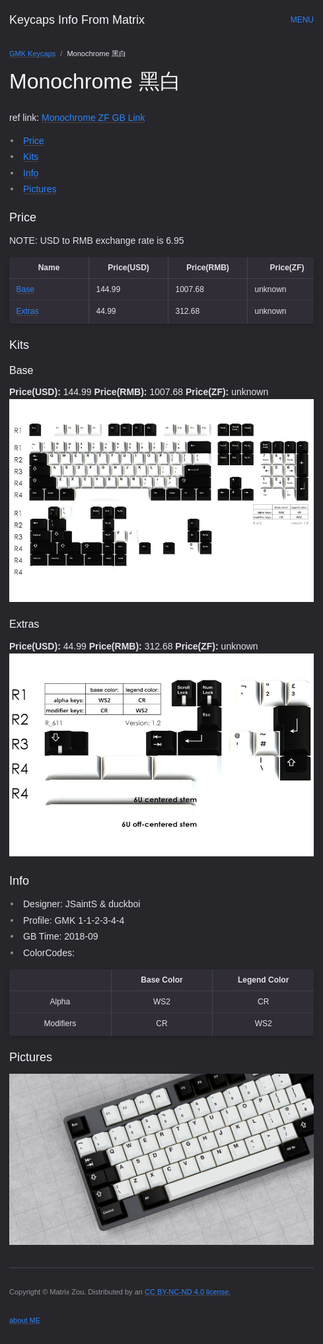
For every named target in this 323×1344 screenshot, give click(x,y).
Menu (302, 19)
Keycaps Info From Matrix (77, 19)
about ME (24, 1320)
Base (25, 289)
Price (33, 140)
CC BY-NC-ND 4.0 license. (188, 1292)
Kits (30, 156)
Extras (28, 311)
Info (30, 173)
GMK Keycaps (32, 53)
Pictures (40, 189)
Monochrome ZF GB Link (93, 117)
